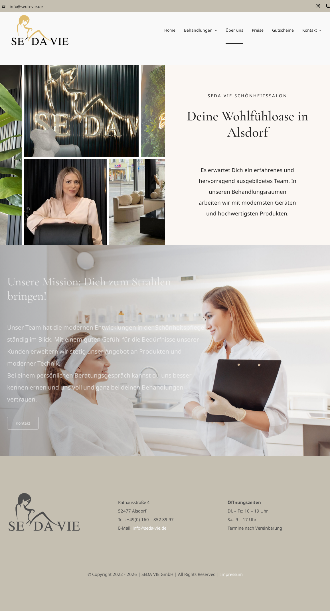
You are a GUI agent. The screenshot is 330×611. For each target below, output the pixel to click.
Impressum (231, 574)
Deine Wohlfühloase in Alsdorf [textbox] (247, 124)
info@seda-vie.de (26, 6)
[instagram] (318, 6)
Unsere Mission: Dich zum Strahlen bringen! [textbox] (87, 289)
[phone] (328, 6)
